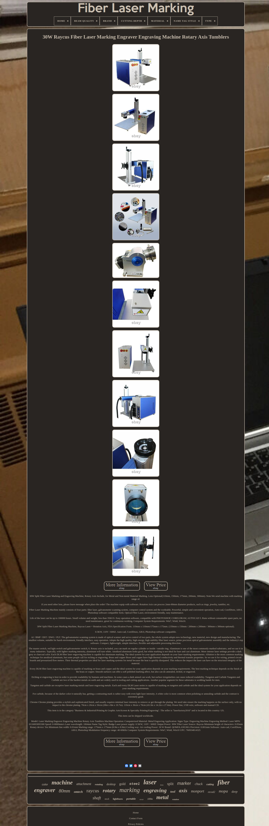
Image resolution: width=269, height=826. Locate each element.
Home (136, 812)
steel (134, 784)
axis (183, 790)
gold (122, 784)
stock (107, 799)
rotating (99, 784)
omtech (78, 791)
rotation (175, 799)
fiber (223, 782)
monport (197, 791)
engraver (44, 790)
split (170, 784)
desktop (111, 784)
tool (172, 791)
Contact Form (135, 818)
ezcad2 (211, 792)
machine (62, 782)
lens (162, 785)
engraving (155, 790)
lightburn (118, 798)
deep (235, 791)
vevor (142, 799)
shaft (97, 798)
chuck (198, 784)
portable (131, 798)
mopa (223, 791)
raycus (93, 790)
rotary (109, 790)
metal (162, 797)
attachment (83, 784)
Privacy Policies (136, 824)
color (45, 784)
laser (150, 782)
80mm (64, 790)
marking (129, 790)
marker (184, 783)
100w (150, 799)
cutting (210, 784)
